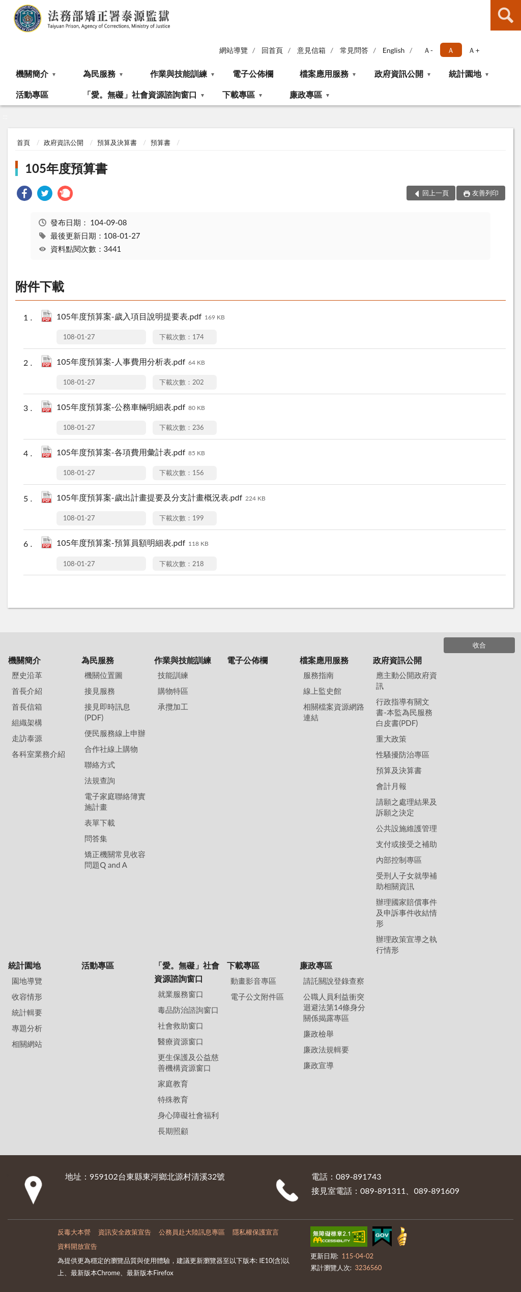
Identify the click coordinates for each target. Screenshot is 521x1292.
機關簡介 (32, 73)
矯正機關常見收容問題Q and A (115, 859)
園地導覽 (27, 980)
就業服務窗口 (181, 994)
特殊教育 (173, 1099)
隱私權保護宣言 (256, 1232)
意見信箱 (311, 50)
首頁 (23, 142)
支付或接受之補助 (406, 843)
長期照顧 (173, 1130)
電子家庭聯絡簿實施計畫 (115, 801)
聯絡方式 (99, 764)
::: (8, 8)
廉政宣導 (318, 1065)
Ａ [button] (450, 50)
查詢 (505, 15)
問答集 (95, 838)
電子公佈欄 (253, 73)
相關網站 (27, 1043)
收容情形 (27, 996)
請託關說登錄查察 (333, 980)
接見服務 (99, 690)
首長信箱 (27, 706)
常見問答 (354, 50)
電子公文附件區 (257, 996)
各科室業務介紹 (38, 753)
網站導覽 (233, 50)
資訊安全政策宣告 (124, 1232)
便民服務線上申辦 (115, 733)
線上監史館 (322, 690)
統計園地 (465, 73)
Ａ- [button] (428, 50)
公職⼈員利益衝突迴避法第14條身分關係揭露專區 (334, 1007)
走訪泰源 (27, 738)
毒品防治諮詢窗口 (188, 1009)
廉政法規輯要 (326, 1049)
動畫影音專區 (253, 980)
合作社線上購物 (111, 748)
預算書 (160, 142)
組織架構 (27, 722)
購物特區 (173, 690)
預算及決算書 (117, 142)
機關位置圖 (103, 675)
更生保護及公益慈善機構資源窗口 (188, 1062)
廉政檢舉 (318, 1033)
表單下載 (99, 822)
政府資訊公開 (398, 73)
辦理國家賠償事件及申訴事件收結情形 (406, 912)
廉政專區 (306, 94)
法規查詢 (99, 780)
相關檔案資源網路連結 (333, 712)
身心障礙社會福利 (188, 1115)
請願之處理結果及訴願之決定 (406, 807)
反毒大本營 (74, 1232)
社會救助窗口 (181, 1025)
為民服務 (99, 73)
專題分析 (27, 1028)
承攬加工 (173, 706)
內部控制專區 (399, 859)
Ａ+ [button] (473, 50)
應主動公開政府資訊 (406, 680)
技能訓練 (173, 675)
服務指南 (318, 675)
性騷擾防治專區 (402, 754)
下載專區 (238, 94)
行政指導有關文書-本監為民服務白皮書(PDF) (404, 712)
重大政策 (391, 738)
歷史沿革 (27, 675)
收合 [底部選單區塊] (479, 645)
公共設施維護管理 (406, 828)
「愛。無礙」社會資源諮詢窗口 (140, 94)
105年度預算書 (66, 168)
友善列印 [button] (485, 193)
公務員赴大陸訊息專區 (192, 1232)
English (394, 50)
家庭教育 (173, 1083)
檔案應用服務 (324, 73)
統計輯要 (27, 1012)
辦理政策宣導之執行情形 (406, 944)
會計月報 (391, 785)
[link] (24, 194)
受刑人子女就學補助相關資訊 (406, 881)
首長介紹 (27, 690)
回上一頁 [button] (435, 193)
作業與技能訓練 (178, 73)
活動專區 (32, 94)
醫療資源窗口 (181, 1041)
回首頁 (272, 50)
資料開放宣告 (77, 1246)
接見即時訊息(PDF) (107, 712)
